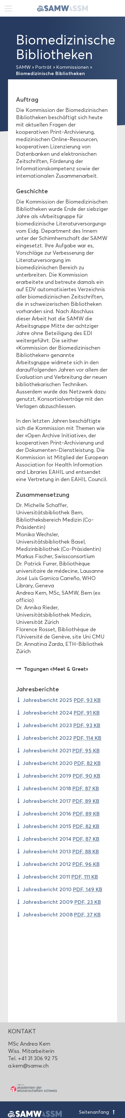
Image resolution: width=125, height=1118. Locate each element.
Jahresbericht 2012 (61, 864)
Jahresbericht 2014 (61, 838)
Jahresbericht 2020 (62, 763)
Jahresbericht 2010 (62, 889)
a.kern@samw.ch (28, 1066)
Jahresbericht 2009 (62, 902)
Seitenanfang (98, 1112)
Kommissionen (72, 67)
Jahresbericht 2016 (61, 813)
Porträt (43, 67)
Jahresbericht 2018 (61, 788)
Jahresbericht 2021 (61, 750)
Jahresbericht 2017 (61, 801)
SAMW (23, 67)
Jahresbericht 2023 (61, 725)
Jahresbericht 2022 (62, 737)
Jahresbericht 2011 (60, 876)
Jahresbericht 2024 (61, 712)
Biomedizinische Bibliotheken (50, 73)
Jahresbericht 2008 (62, 914)
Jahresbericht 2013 (61, 851)
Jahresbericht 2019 (61, 775)
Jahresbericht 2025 (62, 700)
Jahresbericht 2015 (61, 826)
